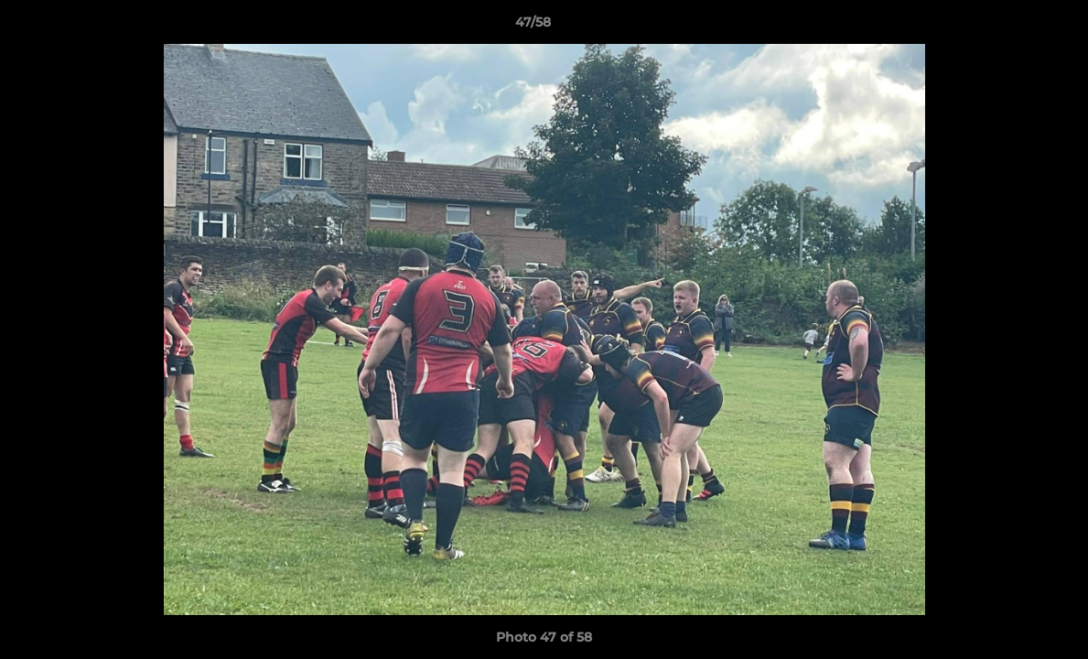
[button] (1011, 26)
